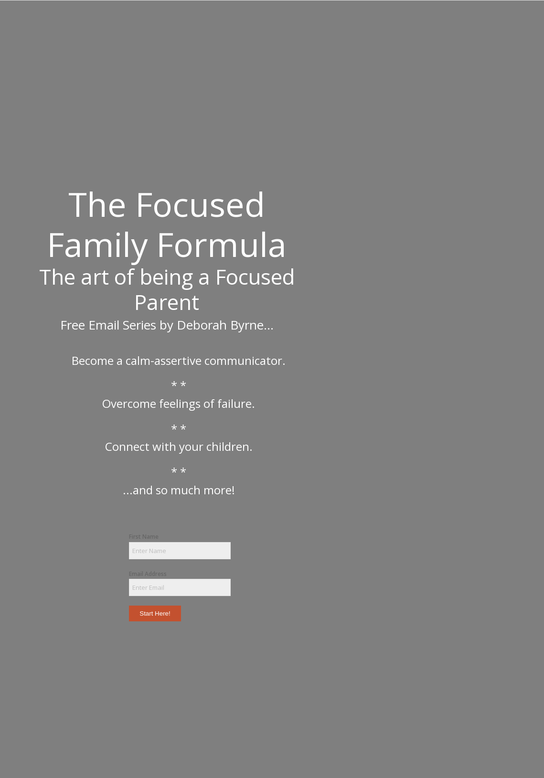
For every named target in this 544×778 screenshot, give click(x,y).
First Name (144, 537)
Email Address (148, 574)
